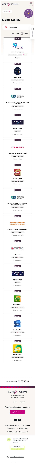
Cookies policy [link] (23, 428)
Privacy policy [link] (11, 428)
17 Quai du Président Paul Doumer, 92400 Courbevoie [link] (17, 396)
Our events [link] (6, 11)
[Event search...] (17, 27)
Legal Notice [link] (26, 425)
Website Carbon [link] (17, 448)
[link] (10, 4)
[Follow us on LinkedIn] (15, 420)
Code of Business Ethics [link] (12, 425)
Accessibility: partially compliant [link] (17, 456)
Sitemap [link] (23, 402)
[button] (6, 27)
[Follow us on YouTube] (19, 420)
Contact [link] (15, 402)
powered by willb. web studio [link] (17, 461)
